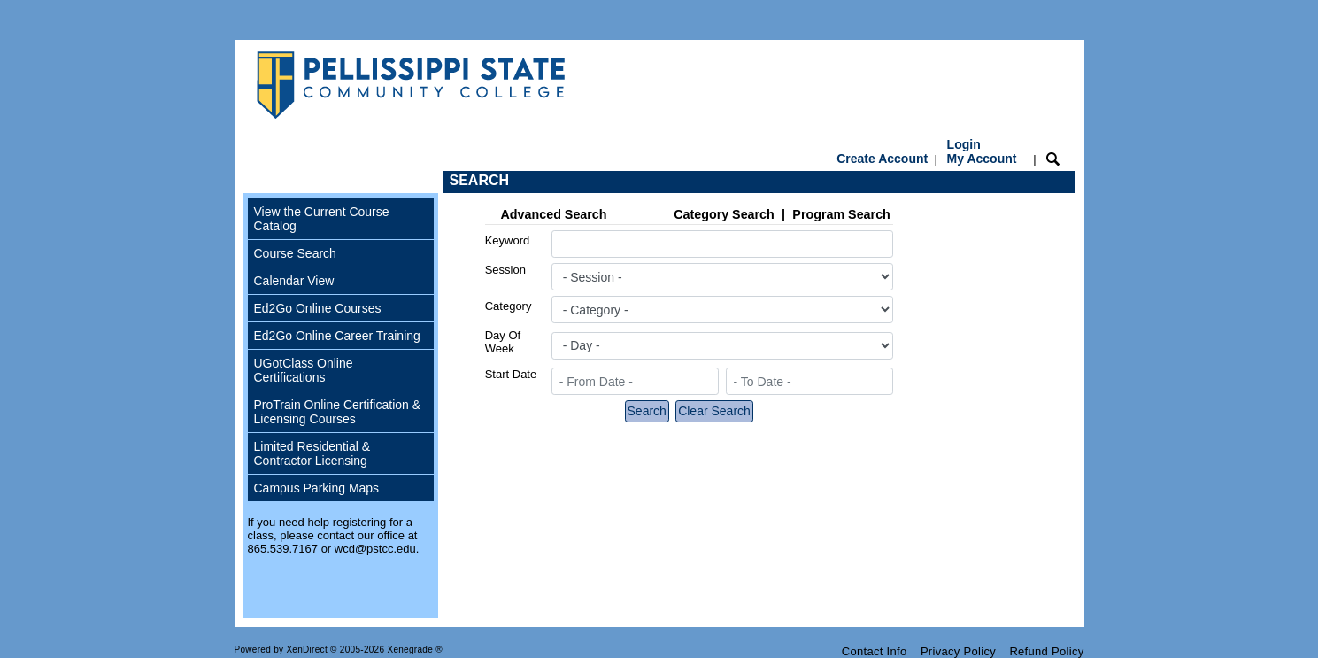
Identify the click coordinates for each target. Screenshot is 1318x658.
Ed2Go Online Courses (318, 308)
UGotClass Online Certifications (303, 370)
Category (508, 306)
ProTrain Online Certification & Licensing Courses (337, 412)
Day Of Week (502, 342)
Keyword (507, 240)
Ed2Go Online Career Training (337, 336)
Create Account (882, 158)
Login (982, 151)
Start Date (511, 374)
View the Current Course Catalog (321, 219)
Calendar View (294, 281)
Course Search (295, 253)
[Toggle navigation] (260, 182)
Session (505, 269)
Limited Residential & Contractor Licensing (312, 453)
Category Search (724, 214)
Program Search (841, 214)
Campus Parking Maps (317, 488)
